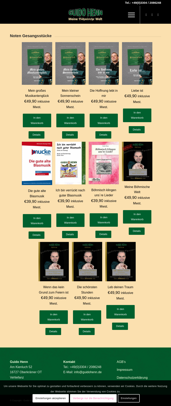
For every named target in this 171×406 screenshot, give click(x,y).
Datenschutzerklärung (132, 377)
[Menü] (129, 15)
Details (36, 134)
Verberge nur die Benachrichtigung (93, 398)
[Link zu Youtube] (152, 15)
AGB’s (121, 362)
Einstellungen (129, 398)
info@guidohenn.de (88, 372)
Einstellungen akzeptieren (51, 398)
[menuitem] (129, 15)
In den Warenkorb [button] (37, 120)
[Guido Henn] (85, 15)
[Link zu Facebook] (146, 15)
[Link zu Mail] (158, 15)
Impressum (124, 369)
